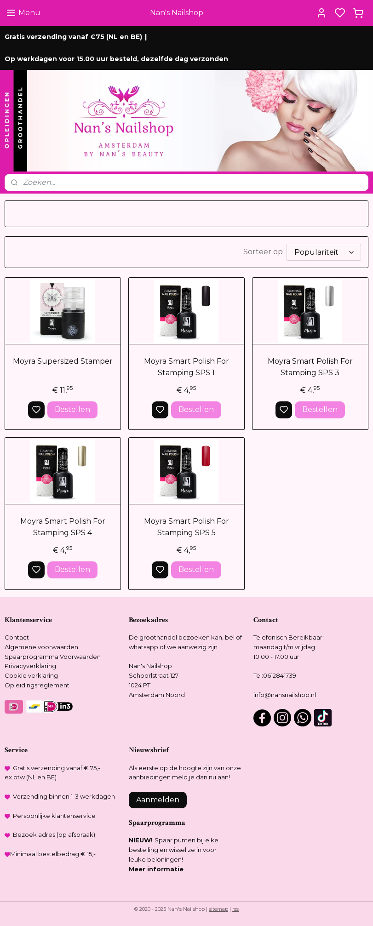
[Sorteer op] (324, 252)
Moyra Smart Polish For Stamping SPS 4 (62, 527)
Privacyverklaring (30, 665)
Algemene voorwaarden (41, 647)
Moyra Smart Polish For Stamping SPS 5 (186, 527)
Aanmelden (157, 799)
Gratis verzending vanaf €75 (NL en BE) (73, 37)
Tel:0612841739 (274, 675)
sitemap (218, 909)
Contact (17, 637)
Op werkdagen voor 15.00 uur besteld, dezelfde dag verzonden (116, 59)
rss (235, 909)
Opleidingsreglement (37, 685)
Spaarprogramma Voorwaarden (53, 656)
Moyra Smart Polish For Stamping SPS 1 (186, 367)
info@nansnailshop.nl (284, 694)
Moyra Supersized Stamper (63, 361)
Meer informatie (156, 869)
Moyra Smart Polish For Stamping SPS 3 (310, 367)
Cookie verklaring (31, 675)
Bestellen (72, 410)
